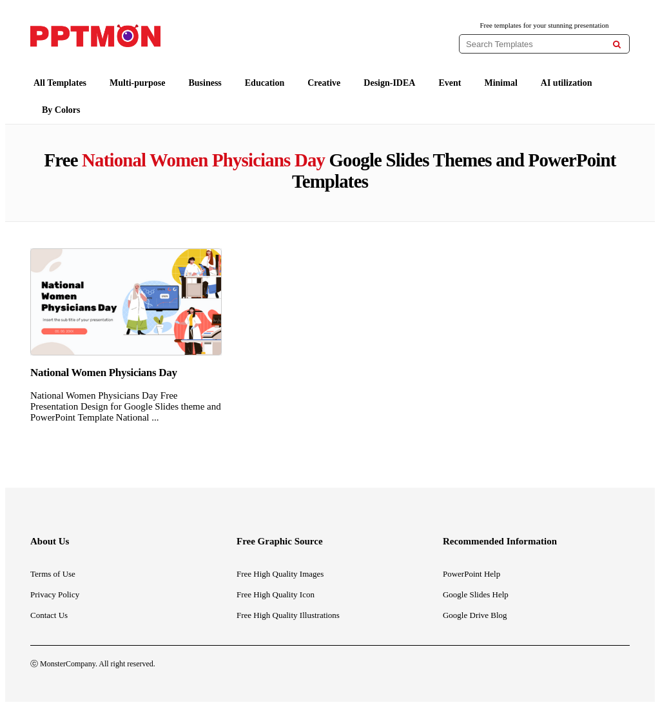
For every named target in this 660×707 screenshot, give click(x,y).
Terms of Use (52, 574)
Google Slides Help (476, 594)
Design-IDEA (389, 83)
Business (204, 83)
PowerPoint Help (471, 574)
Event (449, 83)
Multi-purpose (137, 83)
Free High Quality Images (280, 574)
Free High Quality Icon (276, 594)
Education (264, 83)
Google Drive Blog (475, 615)
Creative (323, 83)
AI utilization (566, 83)
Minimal (500, 83)
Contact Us (49, 615)
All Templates (60, 83)
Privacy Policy (54, 594)
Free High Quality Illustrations (288, 615)
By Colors (61, 110)
